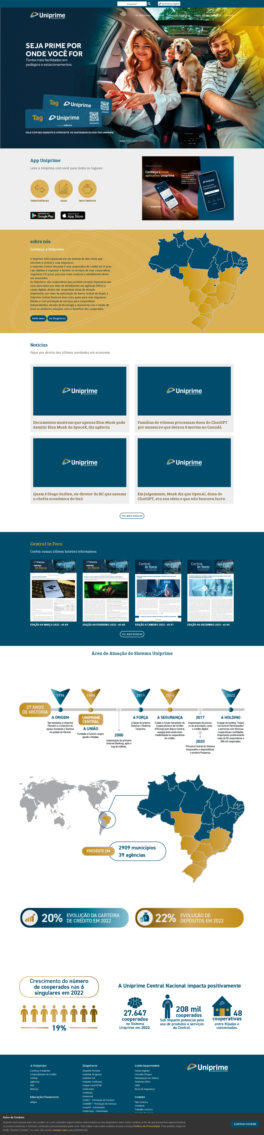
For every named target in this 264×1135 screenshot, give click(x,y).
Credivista (87, 1093)
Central (33, 1078)
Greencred (87, 1096)
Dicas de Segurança (145, 1089)
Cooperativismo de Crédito (43, 1074)
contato (229, 15)
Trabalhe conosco (144, 1109)
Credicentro (88, 1089)
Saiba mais (38, 318)
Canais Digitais (142, 1071)
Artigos (33, 1102)
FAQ (32, 1085)
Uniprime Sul (88, 1078)
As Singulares (57, 318)
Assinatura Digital (169, 4)
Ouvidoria (139, 1106)
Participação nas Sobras (147, 1078)
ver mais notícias (132, 515)
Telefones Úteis (142, 1082)
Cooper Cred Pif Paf (92, 1085)
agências (159, 15)
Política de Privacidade (146, 1126)
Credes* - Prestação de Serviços (98, 1100)
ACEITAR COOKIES (245, 1124)
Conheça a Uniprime (40, 1071)
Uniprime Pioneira (91, 1071)
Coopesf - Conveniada (93, 1107)
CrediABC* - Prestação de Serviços (99, 1104)
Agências (34, 1082)
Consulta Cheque (143, 1074)
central (217, 15)
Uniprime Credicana (92, 1082)
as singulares (143, 15)
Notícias (34, 1089)
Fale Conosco (141, 1102)
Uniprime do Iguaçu (92, 1074)
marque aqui (60, 1130)
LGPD (137, 1085)
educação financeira (179, 15)
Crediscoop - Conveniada (95, 1111)
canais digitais (202, 15)
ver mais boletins (132, 634)
